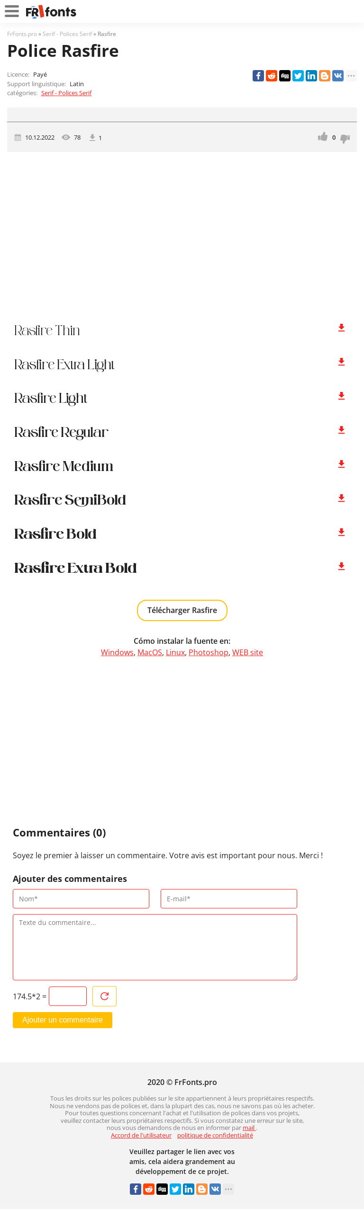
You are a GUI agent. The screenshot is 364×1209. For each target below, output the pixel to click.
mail (249, 1127)
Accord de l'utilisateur (141, 1135)
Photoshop (208, 652)
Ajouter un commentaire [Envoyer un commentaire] (62, 1020)
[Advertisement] (182, 232)
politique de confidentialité (215, 1135)
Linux (175, 652)
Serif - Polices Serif (66, 93)
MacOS (149, 652)
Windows (117, 652)
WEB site (247, 652)
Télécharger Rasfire (182, 610)
